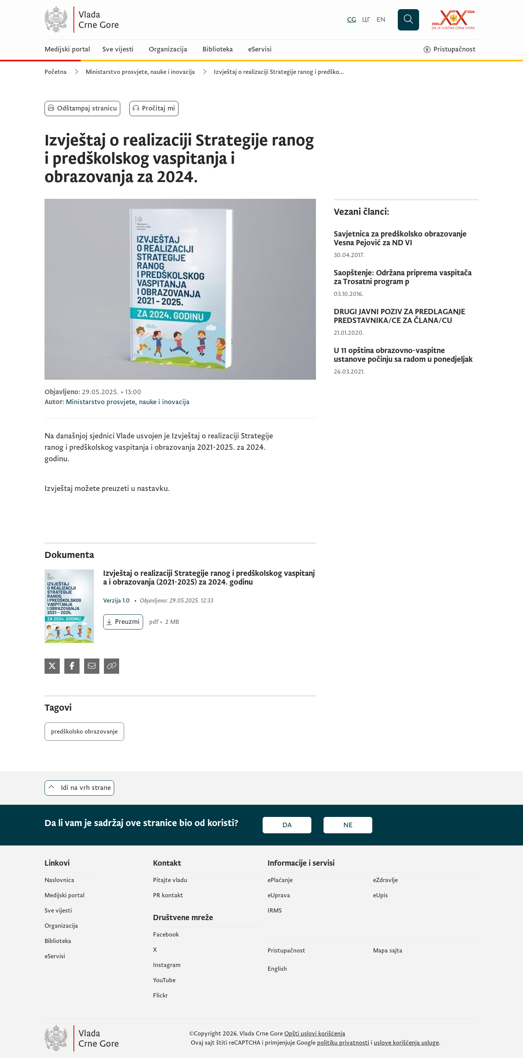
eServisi (260, 49)
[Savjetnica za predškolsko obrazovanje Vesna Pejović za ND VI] (406, 239)
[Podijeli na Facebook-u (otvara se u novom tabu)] (72, 666)
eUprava (279, 895)
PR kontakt (168, 895)
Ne (347, 825)
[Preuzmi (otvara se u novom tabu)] (123, 622)
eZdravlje (385, 880)
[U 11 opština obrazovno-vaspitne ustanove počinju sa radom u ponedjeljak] (406, 355)
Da (287, 825)
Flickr (160, 995)
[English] (381, 19)
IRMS (275, 910)
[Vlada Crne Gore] (119, 19)
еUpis (380, 895)
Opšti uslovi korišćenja (314, 1033)
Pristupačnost (286, 950)
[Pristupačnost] (449, 49)
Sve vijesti (118, 49)
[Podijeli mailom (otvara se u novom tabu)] (91, 666)
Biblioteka (218, 49)
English (277, 969)
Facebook (166, 934)
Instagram (167, 965)
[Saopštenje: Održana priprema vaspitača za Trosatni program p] (406, 277)
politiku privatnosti (343, 1043)
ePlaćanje (280, 880)
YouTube (164, 980)
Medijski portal (67, 49)
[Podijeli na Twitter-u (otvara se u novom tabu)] (52, 666)
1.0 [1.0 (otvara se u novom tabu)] (117, 600)
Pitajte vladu (170, 880)
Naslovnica (59, 880)
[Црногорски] (366, 19)
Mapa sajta (387, 950)
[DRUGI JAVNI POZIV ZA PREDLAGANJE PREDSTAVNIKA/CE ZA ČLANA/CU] (406, 316)
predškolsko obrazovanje (84, 731)
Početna (56, 72)
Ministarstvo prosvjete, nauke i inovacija (140, 72)
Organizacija (168, 49)
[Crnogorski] (351, 19)
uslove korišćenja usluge (406, 1043)
